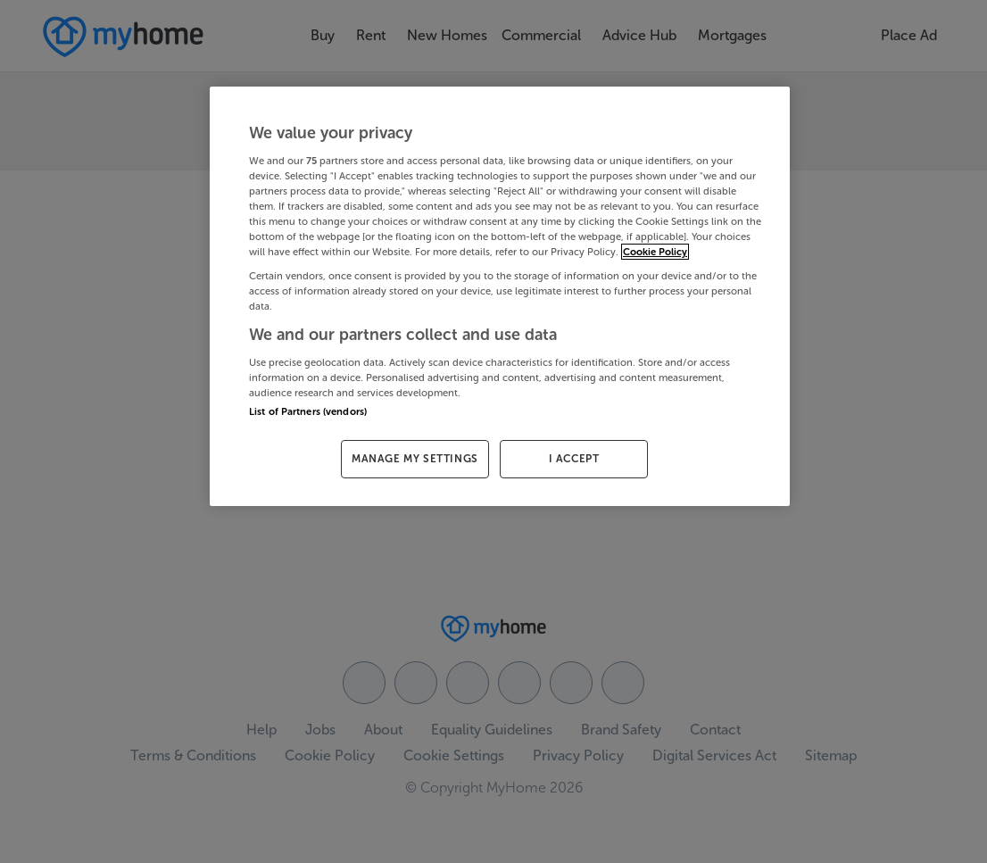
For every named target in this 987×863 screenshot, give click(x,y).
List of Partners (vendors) (308, 411)
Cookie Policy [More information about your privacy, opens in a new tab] (655, 251)
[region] (500, 296)
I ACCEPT (574, 458)
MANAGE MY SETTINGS (415, 458)
